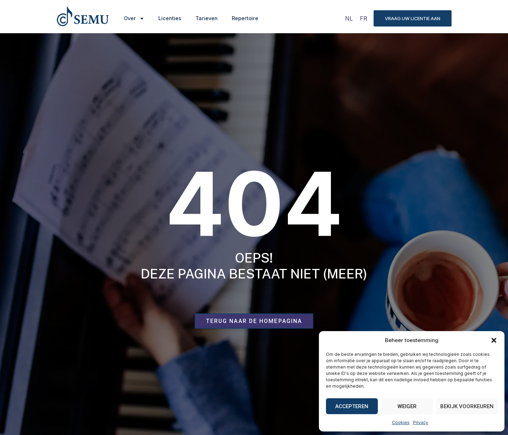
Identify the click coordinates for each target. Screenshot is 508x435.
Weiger (407, 406)
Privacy (420, 422)
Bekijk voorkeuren (467, 406)
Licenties (169, 18)
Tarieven (206, 18)
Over (134, 18)
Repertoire (245, 18)
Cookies (401, 422)
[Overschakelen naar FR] (363, 18)
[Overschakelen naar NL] (348, 18)
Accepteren (351, 406)
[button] (493, 340)
